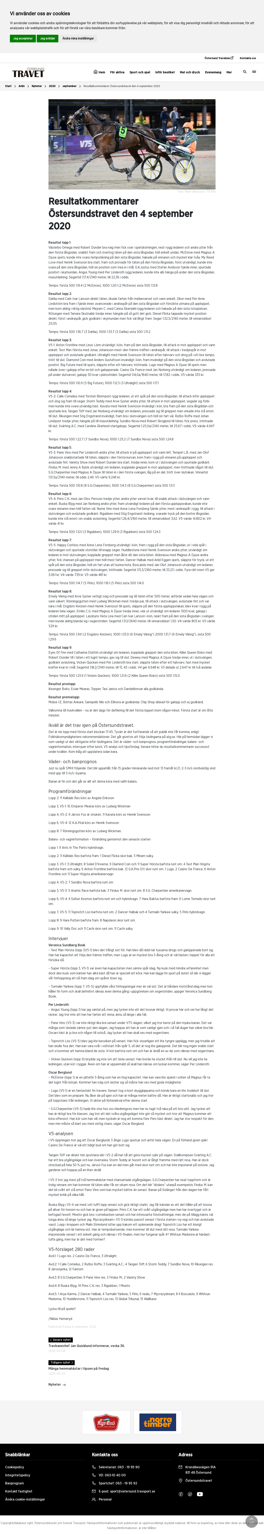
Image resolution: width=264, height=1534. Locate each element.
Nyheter (39, 86)
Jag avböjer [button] (47, 38)
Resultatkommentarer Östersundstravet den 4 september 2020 (122, 86)
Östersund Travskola (219, 58)
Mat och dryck (190, 72)
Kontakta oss (248, 58)
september (72, 86)
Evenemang (213, 72)
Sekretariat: (116, 1467)
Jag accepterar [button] (23, 38)
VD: (109, 1475)
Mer (229, 72)
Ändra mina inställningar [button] (78, 38)
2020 (55, 86)
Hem (99, 72)
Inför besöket (165, 72)
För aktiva (117, 72)
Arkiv (24, 86)
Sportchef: (114, 1483)
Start (11, 86)
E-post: (123, 1491)
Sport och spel (140, 72)
